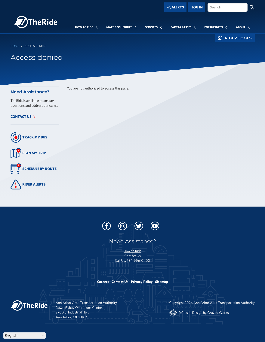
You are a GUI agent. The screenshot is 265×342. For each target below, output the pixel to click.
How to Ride (132, 251)
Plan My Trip (28, 153)
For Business (213, 27)
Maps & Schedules (119, 27)
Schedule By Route (34, 168)
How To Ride (84, 27)
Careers (103, 282)
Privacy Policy (142, 282)
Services (151, 27)
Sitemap (161, 282)
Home (15, 45)
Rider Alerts (28, 184)
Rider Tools (235, 38)
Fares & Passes (181, 27)
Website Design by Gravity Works (199, 312)
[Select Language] (24, 335)
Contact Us (21, 116)
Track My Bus (29, 137)
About (240, 27)
